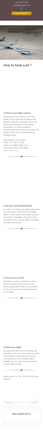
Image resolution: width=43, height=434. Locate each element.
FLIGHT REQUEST (21, 13)
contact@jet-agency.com (21, 5)
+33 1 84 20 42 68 (21, 2)
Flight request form (11, 150)
